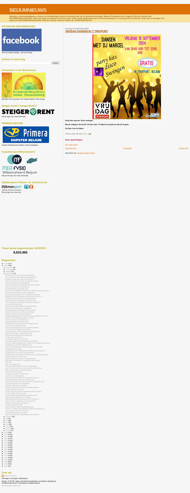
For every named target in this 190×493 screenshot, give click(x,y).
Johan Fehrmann (10, 476)
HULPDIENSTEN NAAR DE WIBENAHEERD (19, 407)
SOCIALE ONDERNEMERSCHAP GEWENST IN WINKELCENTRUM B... (28, 343)
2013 (6, 453)
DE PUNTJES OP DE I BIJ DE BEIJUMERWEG (20, 275)
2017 (6, 445)
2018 (6, 443)
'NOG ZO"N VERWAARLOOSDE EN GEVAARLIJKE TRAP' (23, 347)
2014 (6, 451)
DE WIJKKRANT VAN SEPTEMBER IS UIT (18, 345)
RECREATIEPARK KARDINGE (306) (16, 289)
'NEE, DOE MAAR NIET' (12, 364)
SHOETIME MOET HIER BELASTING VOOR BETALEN (22, 331)
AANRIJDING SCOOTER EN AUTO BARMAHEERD (21, 323)
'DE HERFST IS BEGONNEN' (14, 376)
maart (8, 426)
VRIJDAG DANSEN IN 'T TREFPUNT (86, 31)
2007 (6, 466)
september (9, 273)
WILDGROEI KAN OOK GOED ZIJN (16, 339)
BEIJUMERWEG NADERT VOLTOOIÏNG (18, 397)
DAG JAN (8, 362)
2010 (6, 460)
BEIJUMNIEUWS (28, 10)
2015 (6, 449)
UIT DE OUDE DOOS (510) (13, 337)
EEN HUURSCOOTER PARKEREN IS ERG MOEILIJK (22, 414)
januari (8, 430)
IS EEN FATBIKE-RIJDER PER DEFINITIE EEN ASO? (22, 378)
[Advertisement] (13, 207)
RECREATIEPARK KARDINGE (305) (16, 322)
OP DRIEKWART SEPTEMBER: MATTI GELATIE (20, 310)
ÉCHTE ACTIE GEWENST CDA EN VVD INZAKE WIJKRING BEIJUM (27, 291)
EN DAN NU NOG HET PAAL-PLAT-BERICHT (19, 279)
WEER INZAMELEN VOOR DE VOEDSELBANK (20, 358)
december (9, 267)
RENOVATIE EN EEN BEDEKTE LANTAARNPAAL (21, 306)
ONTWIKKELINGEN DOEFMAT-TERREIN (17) (19, 380)
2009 (6, 462)
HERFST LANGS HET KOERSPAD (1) (17, 320)
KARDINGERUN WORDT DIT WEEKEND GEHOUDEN (22, 360)
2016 (6, 447)
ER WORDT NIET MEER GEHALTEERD (18, 329)
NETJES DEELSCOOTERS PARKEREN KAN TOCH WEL (23, 391)
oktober (8, 271)
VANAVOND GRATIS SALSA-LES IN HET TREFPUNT (22, 399)
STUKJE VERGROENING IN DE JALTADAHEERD (21, 366)
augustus (9, 416)
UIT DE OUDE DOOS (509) (13, 372)
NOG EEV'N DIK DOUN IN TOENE (16, 385)
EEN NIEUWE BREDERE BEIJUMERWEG (18, 335)
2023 (6, 432)
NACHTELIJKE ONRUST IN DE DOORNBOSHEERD (22, 327)
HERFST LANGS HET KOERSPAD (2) (17, 287)
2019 (6, 441)
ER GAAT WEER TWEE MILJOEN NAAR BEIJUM (20, 298)
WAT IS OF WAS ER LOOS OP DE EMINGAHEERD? (22, 281)
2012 (6, 455)
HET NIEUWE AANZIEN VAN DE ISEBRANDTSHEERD (22, 295)
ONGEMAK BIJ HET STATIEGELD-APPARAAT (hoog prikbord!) (25, 351)
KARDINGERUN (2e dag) (13, 349)
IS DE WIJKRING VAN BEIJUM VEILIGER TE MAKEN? (22, 302)
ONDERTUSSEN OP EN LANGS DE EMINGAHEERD (22, 387)
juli (7, 418)
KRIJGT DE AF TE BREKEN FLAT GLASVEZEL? (20, 401)
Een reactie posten (71, 144)
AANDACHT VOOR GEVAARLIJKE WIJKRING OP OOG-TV (24, 296)
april (7, 424)
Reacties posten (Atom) (86, 153)
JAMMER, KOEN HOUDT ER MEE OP (17, 403)
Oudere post (183, 148)
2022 (6, 434)
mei (7, 422)
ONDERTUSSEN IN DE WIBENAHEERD (18, 314)
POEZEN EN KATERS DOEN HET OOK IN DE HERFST (22, 285)
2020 (6, 438)
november (9, 269)
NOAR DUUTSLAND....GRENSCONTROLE (18, 333)
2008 (6, 464)
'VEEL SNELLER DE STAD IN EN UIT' (17, 411)
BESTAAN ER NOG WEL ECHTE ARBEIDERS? (20, 293)
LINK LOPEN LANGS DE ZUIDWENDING (18, 370)
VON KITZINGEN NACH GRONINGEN (17, 283)
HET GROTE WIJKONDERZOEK (15, 325)
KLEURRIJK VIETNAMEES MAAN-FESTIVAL (19, 318)
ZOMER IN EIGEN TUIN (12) (14, 389)
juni (7, 420)
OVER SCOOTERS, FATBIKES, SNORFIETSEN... (21, 300)
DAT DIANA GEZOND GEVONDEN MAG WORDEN (21, 341)
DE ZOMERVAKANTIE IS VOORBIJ (16, 413)
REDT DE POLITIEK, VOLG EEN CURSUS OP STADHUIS (23, 368)
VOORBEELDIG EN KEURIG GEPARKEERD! (19, 353)
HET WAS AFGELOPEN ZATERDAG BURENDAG (21, 277)
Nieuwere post (70, 148)
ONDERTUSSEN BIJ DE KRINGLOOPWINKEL (20, 312)
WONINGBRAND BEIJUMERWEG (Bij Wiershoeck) (21, 395)
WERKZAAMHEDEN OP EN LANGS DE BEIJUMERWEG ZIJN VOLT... (27, 316)
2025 (6, 263)
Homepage (127, 148)
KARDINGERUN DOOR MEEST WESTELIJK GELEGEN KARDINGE (26, 355)
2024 (6, 265)
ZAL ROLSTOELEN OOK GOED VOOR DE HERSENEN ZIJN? (25, 382)
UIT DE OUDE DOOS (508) (13, 405)
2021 (6, 436)
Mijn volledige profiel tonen (11, 486)
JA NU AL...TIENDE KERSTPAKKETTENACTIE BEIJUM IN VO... (25, 409)
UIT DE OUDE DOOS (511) (13, 304)
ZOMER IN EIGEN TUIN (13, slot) (15, 356)
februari (8, 428)
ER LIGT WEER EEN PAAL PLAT (15, 393)
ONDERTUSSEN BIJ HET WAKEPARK (17, 383)
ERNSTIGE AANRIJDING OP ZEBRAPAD (18, 308)
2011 (6, 458)
